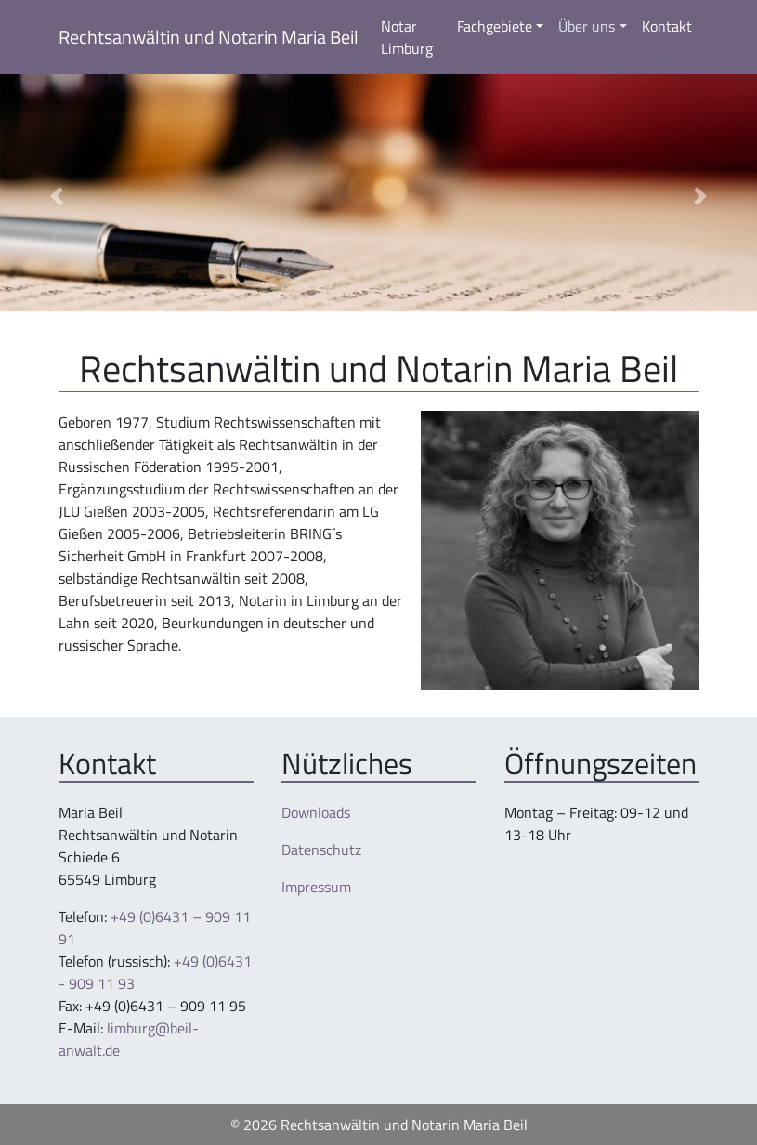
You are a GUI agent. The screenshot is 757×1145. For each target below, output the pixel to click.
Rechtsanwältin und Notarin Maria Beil (209, 36)
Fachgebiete (494, 26)
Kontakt (667, 26)
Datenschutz (321, 849)
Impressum (316, 886)
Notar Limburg (407, 37)
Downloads (315, 812)
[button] (56, 196)
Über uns (586, 26)
